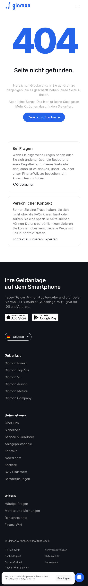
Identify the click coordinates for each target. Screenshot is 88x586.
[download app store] (16, 317)
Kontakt (11, 451)
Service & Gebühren (20, 437)
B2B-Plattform (16, 472)
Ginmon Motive (16, 391)
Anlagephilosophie (18, 444)
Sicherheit (12, 430)
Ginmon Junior (16, 384)
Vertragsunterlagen (56, 549)
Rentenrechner (16, 518)
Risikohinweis (12, 549)
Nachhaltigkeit (13, 556)
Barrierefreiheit (13, 562)
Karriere (11, 465)
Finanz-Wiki (13, 525)
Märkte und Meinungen (22, 511)
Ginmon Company (18, 398)
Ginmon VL (13, 377)
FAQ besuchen (23, 184)
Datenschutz (52, 556)
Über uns (12, 423)
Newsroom (13, 458)
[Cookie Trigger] (17, 567)
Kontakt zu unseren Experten (35, 239)
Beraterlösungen (17, 479)
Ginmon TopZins (17, 370)
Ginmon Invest (16, 363)
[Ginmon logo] (17, 6)
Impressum (51, 562)
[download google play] (45, 317)
